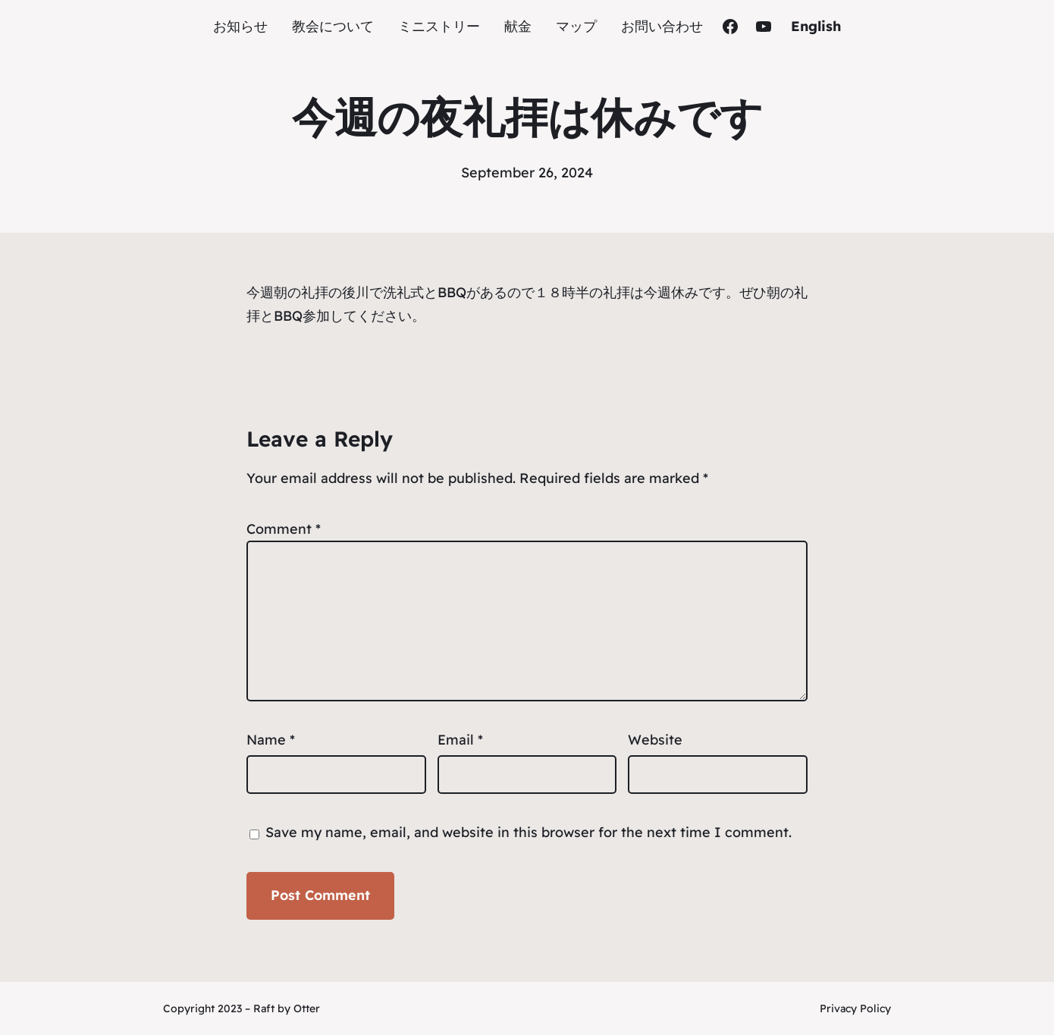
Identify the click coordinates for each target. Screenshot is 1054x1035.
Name (270, 739)
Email (460, 739)
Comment (283, 529)
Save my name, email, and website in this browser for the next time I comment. (528, 832)
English (816, 26)
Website (655, 739)
